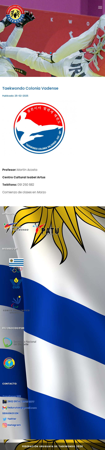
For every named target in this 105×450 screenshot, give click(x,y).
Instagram (14, 425)
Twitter (11, 418)
